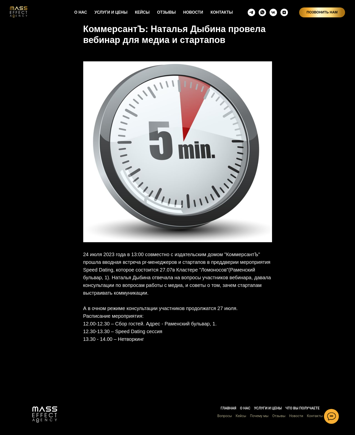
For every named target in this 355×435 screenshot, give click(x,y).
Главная (228, 408)
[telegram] (251, 12)
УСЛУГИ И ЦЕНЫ (110, 12)
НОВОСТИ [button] (193, 12)
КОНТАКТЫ (221, 12)
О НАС (80, 12)
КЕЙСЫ (142, 12)
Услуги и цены (268, 408)
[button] (44, 414)
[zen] (284, 12)
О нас (245, 408)
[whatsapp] (262, 12)
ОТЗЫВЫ (166, 12)
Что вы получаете (302, 408)
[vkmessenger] (273, 12)
